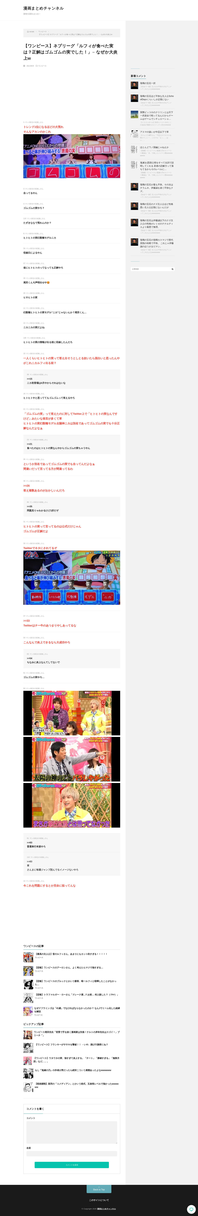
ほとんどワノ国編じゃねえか (154, 147)
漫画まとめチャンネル (43, 8)
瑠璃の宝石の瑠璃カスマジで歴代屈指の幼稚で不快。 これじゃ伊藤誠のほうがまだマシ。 (157, 243)
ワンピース (42, 66)
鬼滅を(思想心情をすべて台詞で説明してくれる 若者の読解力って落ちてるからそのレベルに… (157, 165)
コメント (30, 1118)
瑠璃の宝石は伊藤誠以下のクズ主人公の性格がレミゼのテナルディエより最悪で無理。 (156, 223)
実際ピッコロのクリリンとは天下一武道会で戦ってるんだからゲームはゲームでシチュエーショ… (156, 115)
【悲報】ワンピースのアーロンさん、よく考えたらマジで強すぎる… (69, 967)
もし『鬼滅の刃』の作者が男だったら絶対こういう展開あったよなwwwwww (73, 1070)
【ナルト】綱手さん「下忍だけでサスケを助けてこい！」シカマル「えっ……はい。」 (155, 137)
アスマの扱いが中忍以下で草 (154, 132)
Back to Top (99, 1189)
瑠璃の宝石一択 (148, 83)
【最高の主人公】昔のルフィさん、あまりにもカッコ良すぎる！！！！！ (71, 954)
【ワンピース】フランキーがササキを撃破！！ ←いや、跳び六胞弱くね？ (71, 1044)
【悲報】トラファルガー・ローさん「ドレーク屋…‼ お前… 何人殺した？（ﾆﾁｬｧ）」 (77, 994)
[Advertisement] (71, 89)
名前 (28, 1148)
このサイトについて (99, 1200)
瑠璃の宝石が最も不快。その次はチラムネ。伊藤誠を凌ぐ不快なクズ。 (156, 187)
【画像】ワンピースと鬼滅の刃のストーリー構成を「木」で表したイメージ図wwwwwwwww (156, 153)
